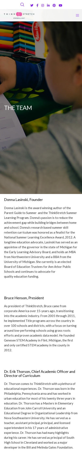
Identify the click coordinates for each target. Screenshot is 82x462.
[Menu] (76, 15)
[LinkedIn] (48, 5)
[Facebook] (37, 5)
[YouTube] (60, 5)
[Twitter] (31, 5)
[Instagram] (42, 5)
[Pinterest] (54, 5)
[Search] (22, 4)
